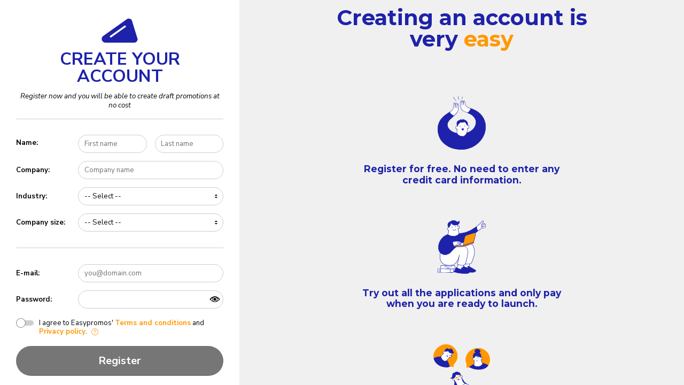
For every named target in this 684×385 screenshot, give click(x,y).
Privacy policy (62, 331)
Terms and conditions (153, 323)
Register (119, 360)
